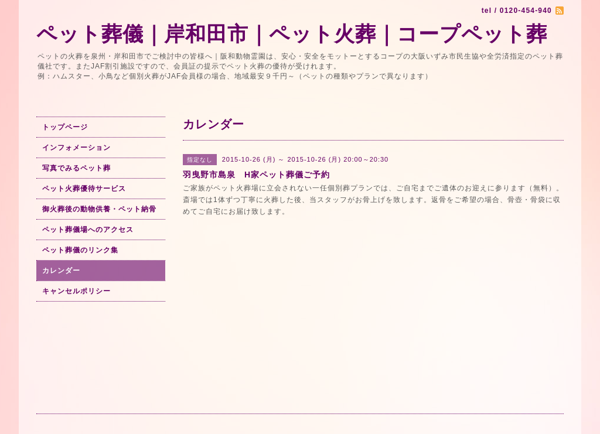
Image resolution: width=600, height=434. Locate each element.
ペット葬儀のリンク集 (80, 250)
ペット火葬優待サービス (84, 188)
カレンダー (61, 270)
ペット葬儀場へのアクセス (88, 229)
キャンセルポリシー (76, 291)
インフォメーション (76, 147)
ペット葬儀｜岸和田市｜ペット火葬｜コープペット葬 (291, 33)
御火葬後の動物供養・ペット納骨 (99, 209)
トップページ (65, 127)
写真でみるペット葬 (76, 168)
